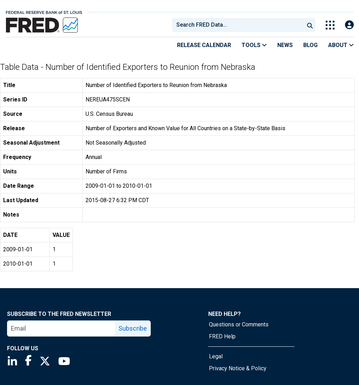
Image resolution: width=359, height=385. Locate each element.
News (285, 45)
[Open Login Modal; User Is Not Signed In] (349, 25)
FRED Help (222, 336)
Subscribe (132, 328)
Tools (254, 45)
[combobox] (237, 25)
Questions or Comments (239, 324)
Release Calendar (204, 45)
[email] (61, 328)
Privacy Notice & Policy (237, 368)
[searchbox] (239, 25)
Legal (216, 356)
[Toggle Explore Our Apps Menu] (330, 25)
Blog (310, 45)
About (341, 45)
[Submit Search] (310, 25)
